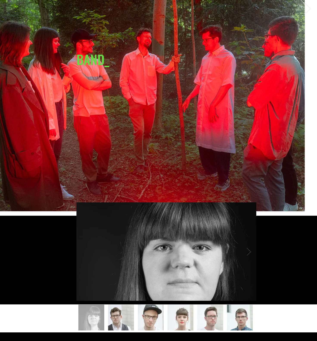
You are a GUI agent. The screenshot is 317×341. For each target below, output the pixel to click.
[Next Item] (248, 251)
